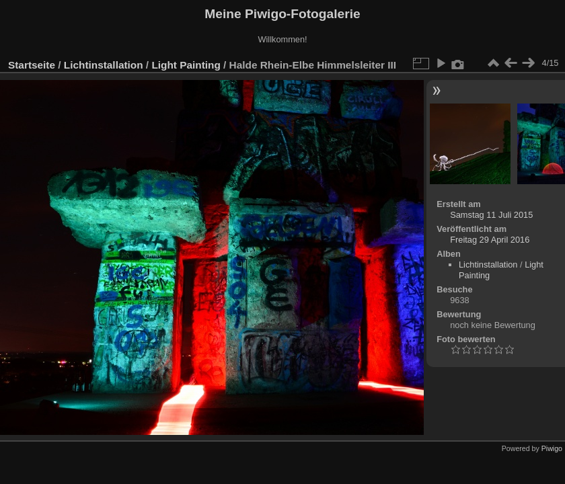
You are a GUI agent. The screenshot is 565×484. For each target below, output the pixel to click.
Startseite (31, 65)
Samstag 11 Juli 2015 (491, 215)
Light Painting (185, 65)
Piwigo (551, 448)
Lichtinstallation (103, 65)
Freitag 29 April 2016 (489, 240)
